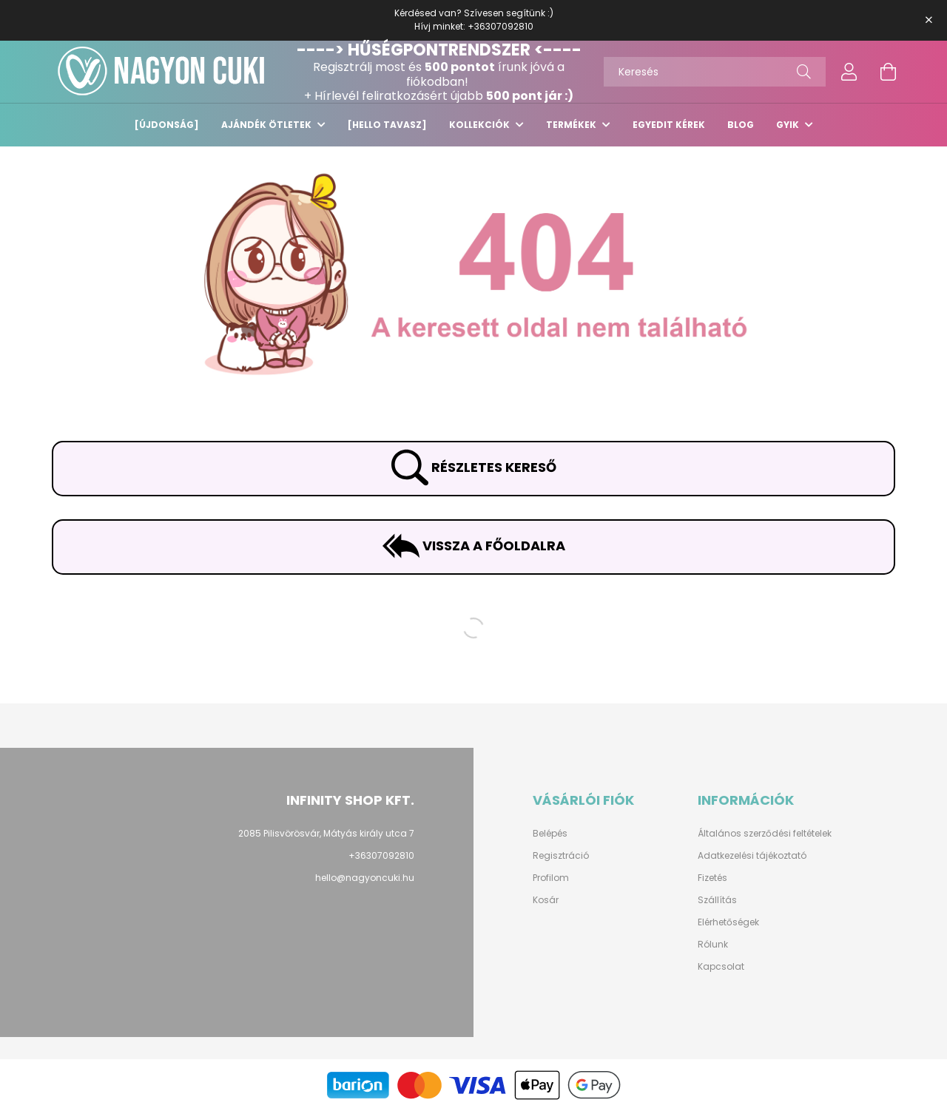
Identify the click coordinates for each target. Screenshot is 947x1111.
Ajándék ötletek (267, 124)
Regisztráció (561, 856)
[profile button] (849, 72)
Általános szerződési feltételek (765, 833)
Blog (740, 124)
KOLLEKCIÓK (480, 124)
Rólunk (713, 944)
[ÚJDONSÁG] (167, 124)
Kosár (546, 900)
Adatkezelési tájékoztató (752, 856)
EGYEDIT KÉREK (669, 124)
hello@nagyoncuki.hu (364, 877)
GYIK (788, 124)
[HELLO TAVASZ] (387, 124)
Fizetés (712, 878)
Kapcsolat (721, 967)
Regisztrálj (342, 66)
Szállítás (717, 900)
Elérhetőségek (728, 922)
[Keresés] (715, 72)
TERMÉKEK (572, 124)
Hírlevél (336, 95)
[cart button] (888, 72)
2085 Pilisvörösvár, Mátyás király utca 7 (326, 833)
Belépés (550, 833)
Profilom (551, 878)
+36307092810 (500, 26)
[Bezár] (928, 20)
